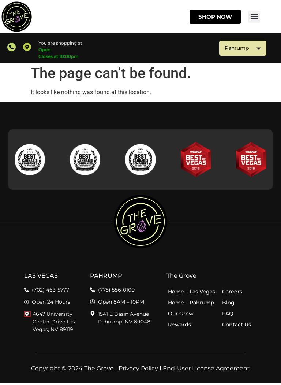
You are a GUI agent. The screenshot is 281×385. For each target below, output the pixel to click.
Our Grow (181, 315)
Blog (228, 304)
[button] (254, 17)
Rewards (179, 326)
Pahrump (243, 48)
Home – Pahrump (191, 304)
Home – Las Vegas (191, 293)
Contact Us (236, 326)
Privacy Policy (138, 370)
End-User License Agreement (206, 370)
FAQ (227, 315)
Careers (232, 293)
